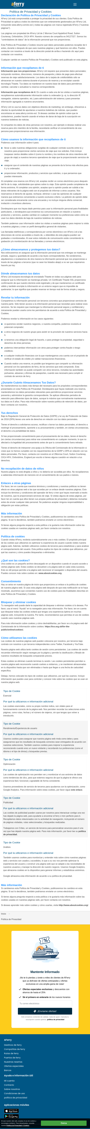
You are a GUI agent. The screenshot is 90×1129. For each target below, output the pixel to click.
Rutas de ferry (11, 1053)
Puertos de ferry (12, 1057)
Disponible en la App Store (11, 1111)
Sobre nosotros (12, 1089)
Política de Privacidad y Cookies (18, 1125)
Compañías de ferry (14, 1049)
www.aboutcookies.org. (50, 573)
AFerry (8, 1039)
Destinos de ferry (13, 1044)
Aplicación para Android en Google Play (11, 1116)
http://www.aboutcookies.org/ (73, 905)
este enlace (76, 790)
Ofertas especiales (14, 1066)
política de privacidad (55, 1019)
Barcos (7, 1070)
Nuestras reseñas (13, 1061)
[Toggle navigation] (75, 4)
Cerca (64, 1123)
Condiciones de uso (14, 1093)
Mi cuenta (9, 1080)
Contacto (9, 1084)
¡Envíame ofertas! (45, 1011)
